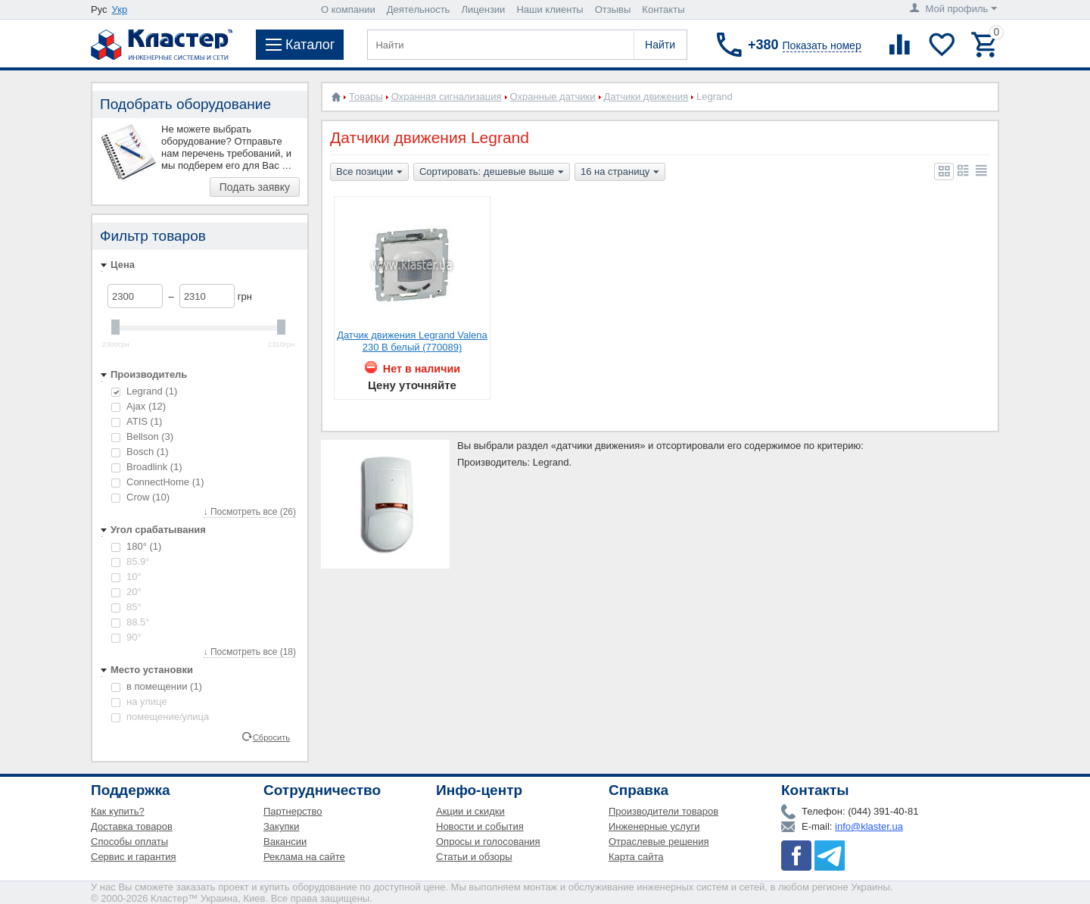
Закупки (281, 826)
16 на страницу (620, 172)
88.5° (130, 622)
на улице (139, 701)
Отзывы (613, 9)
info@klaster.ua (869, 826)
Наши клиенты (549, 9)
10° (126, 576)
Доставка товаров (132, 826)
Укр (120, 9)
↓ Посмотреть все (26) (250, 512)
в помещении (156, 686)
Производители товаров (663, 811)
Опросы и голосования (488, 841)
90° (126, 637)
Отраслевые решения (659, 841)
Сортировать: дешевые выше (491, 172)
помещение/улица (160, 716)
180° (136, 546)
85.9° (130, 561)
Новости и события (480, 826)
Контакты (663, 9)
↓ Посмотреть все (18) (250, 652)
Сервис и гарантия (133, 856)
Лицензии (483, 9)
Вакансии (285, 841)
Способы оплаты (129, 841)
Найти (660, 45)
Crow (140, 497)
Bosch (140, 451)
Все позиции (369, 172)
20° (126, 591)
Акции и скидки (470, 811)
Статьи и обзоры (474, 856)
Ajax (138, 406)
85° (126, 607)
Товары (366, 96)
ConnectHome (157, 482)
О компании (348, 9)
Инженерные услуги (654, 826)
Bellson (142, 436)
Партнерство (292, 811)
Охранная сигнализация (446, 96)
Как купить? (118, 811)
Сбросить (271, 736)
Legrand (144, 391)
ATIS (136, 421)
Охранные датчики (553, 96)
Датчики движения (646, 96)
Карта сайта (636, 856)
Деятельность (418, 9)
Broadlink (146, 466)
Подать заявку (255, 187)
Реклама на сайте (304, 856)
